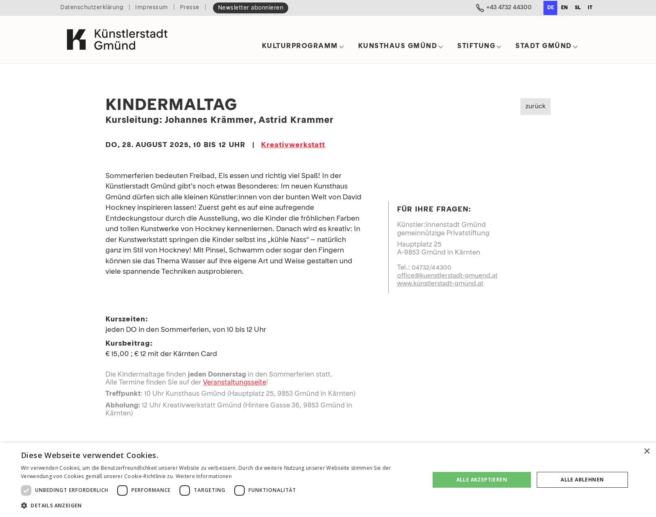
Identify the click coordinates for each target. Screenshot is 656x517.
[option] (564, 8)
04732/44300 (431, 268)
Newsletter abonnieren (251, 8)
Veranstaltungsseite (234, 382)
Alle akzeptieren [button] (481, 479)
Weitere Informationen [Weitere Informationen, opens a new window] (204, 476)
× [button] (646, 451)
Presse (190, 7)
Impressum (151, 7)
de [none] (550, 7)
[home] (117, 39)
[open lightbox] (492, 176)
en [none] (564, 7)
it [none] (590, 7)
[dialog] (328, 480)
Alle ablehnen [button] (582, 479)
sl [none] (578, 7)
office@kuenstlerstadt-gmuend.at (447, 276)
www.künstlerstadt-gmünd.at (440, 283)
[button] (303, 49)
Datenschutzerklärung (91, 7)
